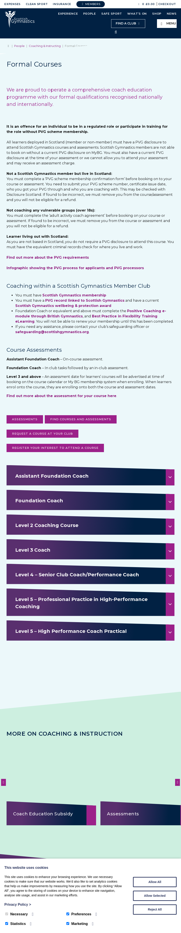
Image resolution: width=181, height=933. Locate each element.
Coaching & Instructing (45, 46)
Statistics (15, 924)
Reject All (155, 909)
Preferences (78, 914)
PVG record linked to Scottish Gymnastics (84, 301)
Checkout (167, 4)
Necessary (16, 914)
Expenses (12, 4)
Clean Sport (37, 4)
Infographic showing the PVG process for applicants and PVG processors (75, 268)
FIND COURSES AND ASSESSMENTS (80, 419)
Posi (131, 311)
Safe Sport (111, 13)
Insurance (62, 4)
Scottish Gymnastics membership (74, 296)
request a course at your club (42, 434)
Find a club (128, 23)
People (89, 13)
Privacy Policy (17, 904)
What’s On (137, 13)
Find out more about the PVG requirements (48, 258)
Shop (156, 13)
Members (90, 4)
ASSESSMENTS (25, 419)
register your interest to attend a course (55, 448)
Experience (68, 13)
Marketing (77, 924)
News (172, 13)
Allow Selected (155, 895)
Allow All (154, 882)
